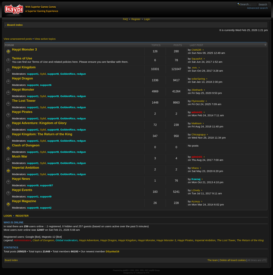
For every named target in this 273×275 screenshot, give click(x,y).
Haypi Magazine (24, 201)
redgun (81, 73)
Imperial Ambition (25, 167)
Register (136, 19)
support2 (46, 207)
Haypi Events (22, 190)
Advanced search (257, 7)
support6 (46, 84)
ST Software (138, 273)
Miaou (195, 167)
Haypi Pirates (22, 112)
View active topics (45, 38)
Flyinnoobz (198, 101)
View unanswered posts (18, 38)
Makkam (197, 123)
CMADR (196, 49)
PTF (147, 273)
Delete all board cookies (233, 260)
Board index (15, 24)
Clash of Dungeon (26, 145)
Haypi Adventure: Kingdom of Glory (39, 123)
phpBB (125, 270)
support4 (32, 84)
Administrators (22, 240)
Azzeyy (195, 201)
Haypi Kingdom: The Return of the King (42, 134)
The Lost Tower (24, 100)
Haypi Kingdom (24, 67)
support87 (46, 185)
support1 (32, 73)
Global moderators (67, 240)
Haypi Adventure (89, 240)
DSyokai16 (112, 251)
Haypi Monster (23, 89)
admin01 (197, 112)
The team (213, 260)
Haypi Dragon (22, 78)
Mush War (19, 156)
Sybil (43, 73)
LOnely (196, 190)
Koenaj (196, 179)
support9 (53, 73)
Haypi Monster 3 (24, 49)
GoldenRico (67, 73)
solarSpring (198, 78)
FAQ (125, 19)
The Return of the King (250, 240)
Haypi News (21, 179)
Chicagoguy (199, 134)
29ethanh (197, 89)
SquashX (197, 58)
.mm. (194, 67)
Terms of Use (22, 58)
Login (147, 19)
